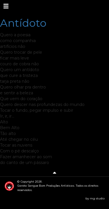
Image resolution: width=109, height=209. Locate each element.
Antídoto (23, 23)
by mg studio (95, 198)
